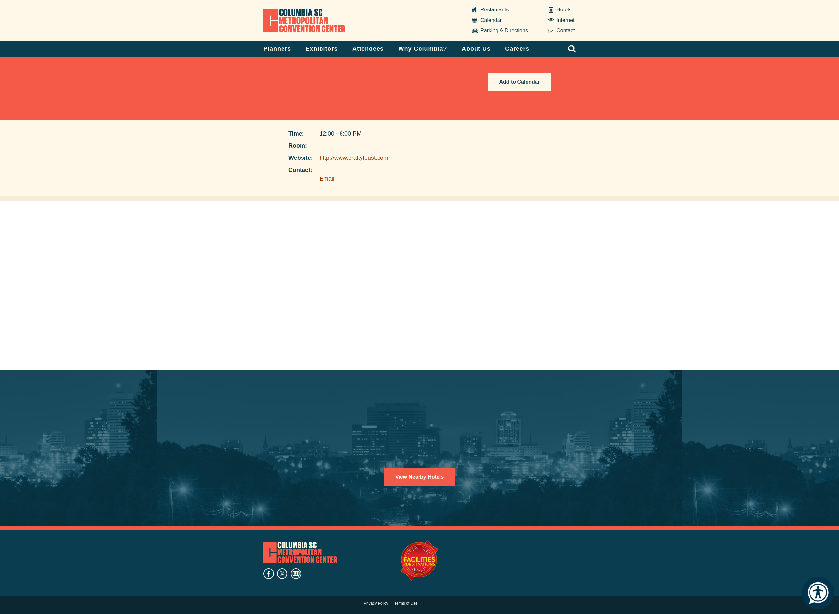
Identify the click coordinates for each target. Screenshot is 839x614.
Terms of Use (406, 603)
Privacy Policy (376, 603)
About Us (476, 49)
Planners (277, 49)
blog (296, 573)
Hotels (563, 9)
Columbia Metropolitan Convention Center (304, 21)
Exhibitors (322, 49)
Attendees (368, 49)
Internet (565, 20)
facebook (268, 573)
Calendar (491, 20)
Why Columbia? (422, 49)
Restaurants (494, 9)
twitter (282, 573)
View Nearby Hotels (419, 477)
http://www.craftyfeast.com (354, 158)
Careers (517, 49)
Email (327, 179)
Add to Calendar (519, 81)
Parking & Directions (504, 30)
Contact (565, 30)
